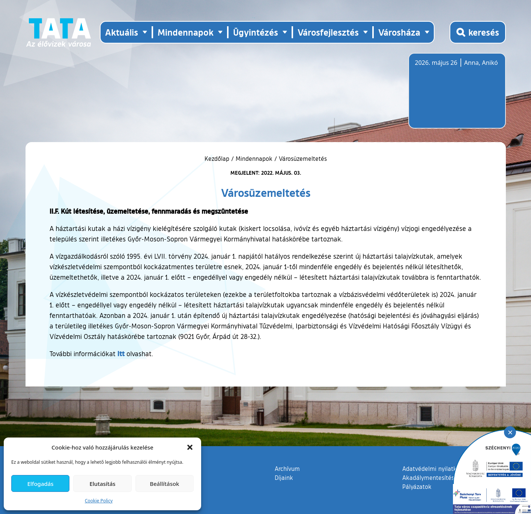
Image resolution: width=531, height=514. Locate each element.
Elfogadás (40, 483)
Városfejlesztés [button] (328, 32)
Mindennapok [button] (186, 32)
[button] (190, 447)
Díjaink (284, 477)
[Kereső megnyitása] (478, 32)
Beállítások (164, 483)
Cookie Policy (99, 501)
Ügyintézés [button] (255, 32)
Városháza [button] (399, 32)
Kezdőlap (218, 158)
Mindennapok (254, 158)
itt (121, 353)
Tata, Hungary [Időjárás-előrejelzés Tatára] (457, 95)
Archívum (287, 468)
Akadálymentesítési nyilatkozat (444, 477)
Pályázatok (417, 486)
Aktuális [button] (121, 32)
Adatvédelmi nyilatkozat (435, 468)
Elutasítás (102, 483)
